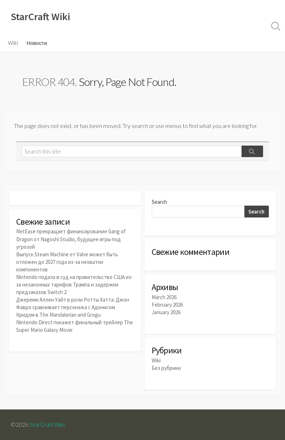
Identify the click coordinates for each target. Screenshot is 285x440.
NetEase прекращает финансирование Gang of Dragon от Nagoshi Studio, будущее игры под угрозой (71, 239)
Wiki (13, 43)
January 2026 (166, 312)
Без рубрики (166, 368)
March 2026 (164, 297)
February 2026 (167, 304)
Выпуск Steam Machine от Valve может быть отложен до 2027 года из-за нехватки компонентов (67, 262)
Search (159, 201)
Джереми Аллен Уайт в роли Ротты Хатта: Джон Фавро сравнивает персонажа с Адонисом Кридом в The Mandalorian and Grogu (72, 307)
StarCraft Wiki (47, 424)
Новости (37, 43)
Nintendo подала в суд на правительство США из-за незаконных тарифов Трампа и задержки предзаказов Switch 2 (74, 284)
